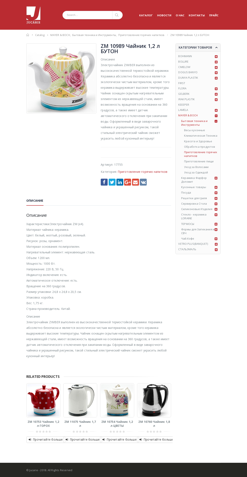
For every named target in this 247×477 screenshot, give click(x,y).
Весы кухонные (194, 131)
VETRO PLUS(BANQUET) (193, 245)
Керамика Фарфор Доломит (194, 181)
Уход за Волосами (196, 168)
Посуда (186, 194)
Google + (127, 182)
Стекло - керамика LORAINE (193, 218)
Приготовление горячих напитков (142, 172)
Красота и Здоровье (198, 142)
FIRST (181, 84)
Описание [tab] (34, 201)
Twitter (112, 182)
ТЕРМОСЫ (187, 225)
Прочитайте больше (48, 439)
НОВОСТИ (164, 15)
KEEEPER (183, 106)
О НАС (180, 15)
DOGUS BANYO (188, 73)
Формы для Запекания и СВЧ (197, 232)
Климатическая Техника (200, 137)
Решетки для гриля (194, 199)
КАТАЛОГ (146, 15)
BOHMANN (185, 56)
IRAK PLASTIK (186, 100)
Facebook (104, 182)
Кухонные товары (193, 188)
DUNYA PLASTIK (188, 78)
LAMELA (183, 111)
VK (143, 182)
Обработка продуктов (199, 148)
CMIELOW (184, 67)
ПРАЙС (213, 15)
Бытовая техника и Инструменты (194, 124)
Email (135, 182)
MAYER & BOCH (188, 117)
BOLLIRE (183, 62)
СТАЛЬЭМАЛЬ (187, 251)
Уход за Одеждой (196, 174)
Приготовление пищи (199, 163)
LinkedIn (119, 182)
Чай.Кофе (187, 240)
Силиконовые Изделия (196, 210)
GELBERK (184, 95)
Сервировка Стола (194, 205)
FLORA (182, 89)
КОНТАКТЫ (197, 15)
